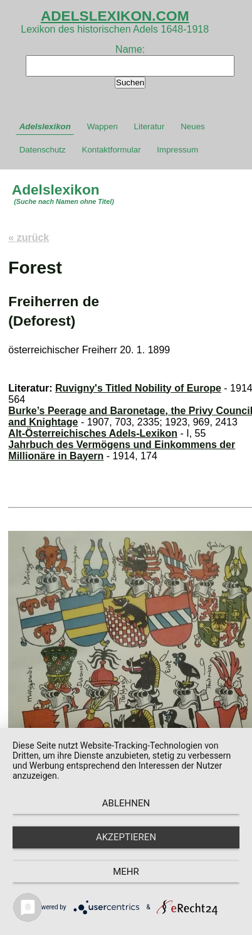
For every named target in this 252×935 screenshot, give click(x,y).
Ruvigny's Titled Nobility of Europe (138, 388)
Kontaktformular (111, 149)
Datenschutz (42, 149)
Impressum (177, 149)
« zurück (28, 237)
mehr (126, 871)
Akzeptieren (126, 837)
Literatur (149, 126)
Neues (193, 126)
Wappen (102, 126)
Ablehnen (126, 803)
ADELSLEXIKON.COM (115, 16)
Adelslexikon (45, 126)
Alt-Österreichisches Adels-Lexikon (92, 433)
